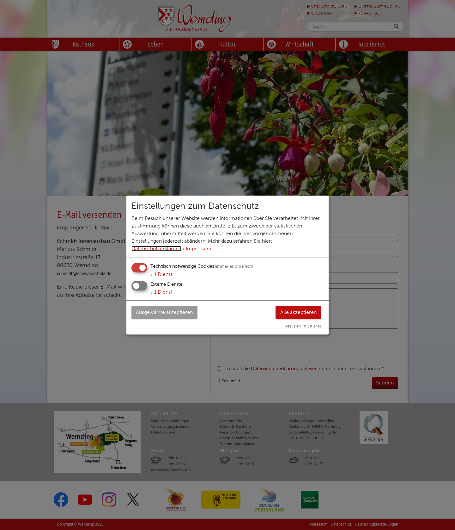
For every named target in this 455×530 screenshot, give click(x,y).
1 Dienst (161, 274)
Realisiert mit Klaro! (303, 326)
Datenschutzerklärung (156, 248)
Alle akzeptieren (298, 312)
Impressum (198, 248)
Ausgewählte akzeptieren (164, 312)
